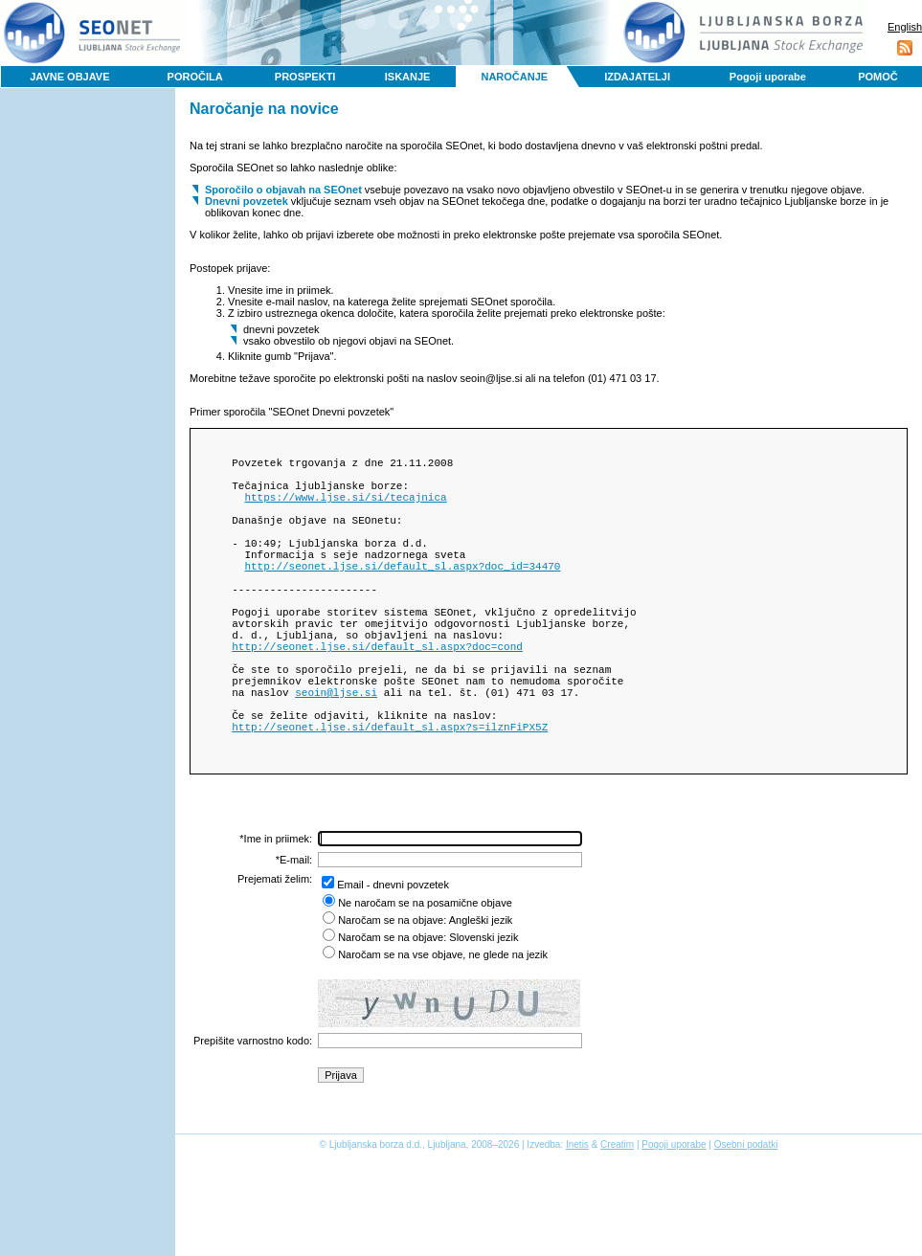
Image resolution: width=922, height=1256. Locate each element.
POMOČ (878, 76)
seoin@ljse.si (336, 752)
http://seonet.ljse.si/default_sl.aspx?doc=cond (377, 694)
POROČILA (195, 76)
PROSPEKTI (305, 76)
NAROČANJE (514, 76)
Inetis (577, 1216)
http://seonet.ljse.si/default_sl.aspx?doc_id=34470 (402, 594)
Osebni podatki (746, 1216)
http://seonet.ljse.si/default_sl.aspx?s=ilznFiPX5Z (390, 795)
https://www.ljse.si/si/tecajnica (345, 508)
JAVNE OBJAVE (69, 76)
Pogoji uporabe (768, 76)
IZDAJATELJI (637, 76)
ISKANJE (408, 76)
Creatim (617, 1216)
